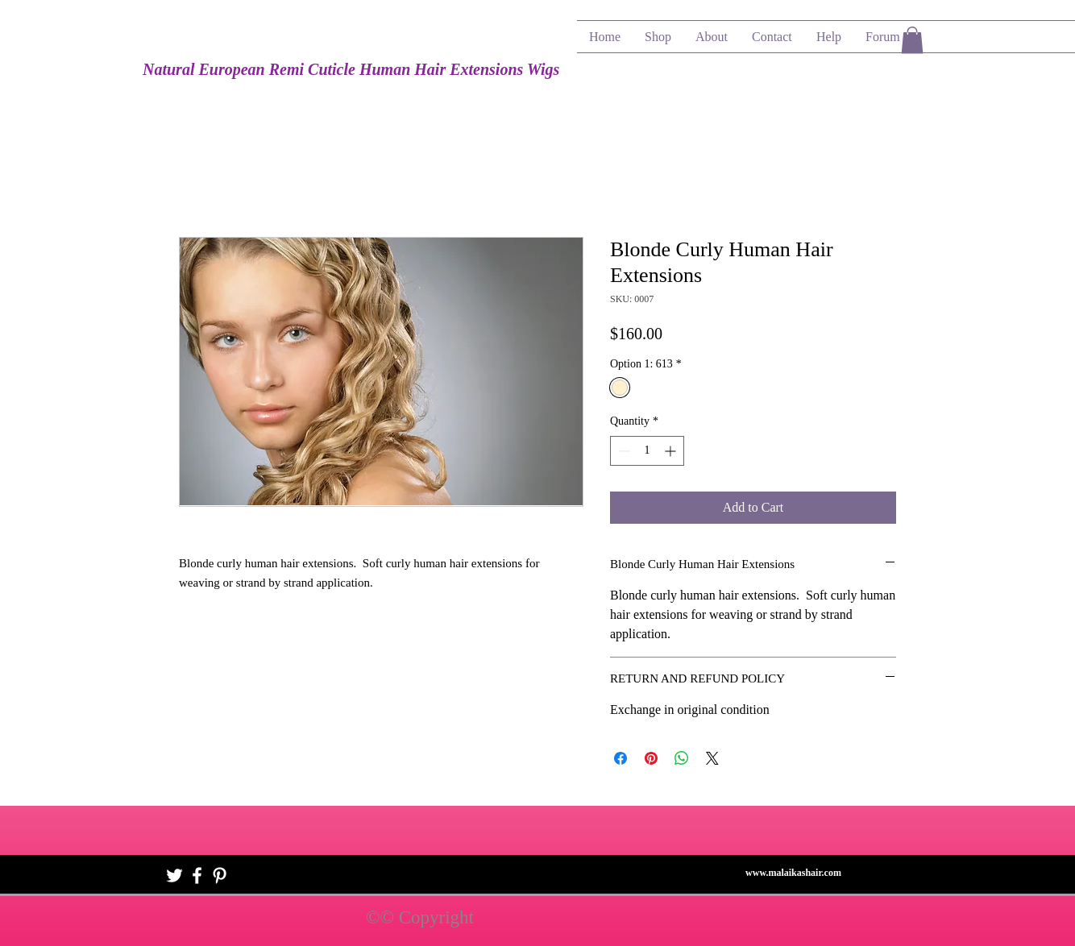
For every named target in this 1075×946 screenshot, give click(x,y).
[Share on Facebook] (620, 758)
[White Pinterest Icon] (219, 875)
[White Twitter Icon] (174, 875)
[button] (912, 40)
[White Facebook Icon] (197, 875)
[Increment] (672, 451)
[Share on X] (712, 758)
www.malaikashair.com (793, 872)
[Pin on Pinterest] (651, 758)
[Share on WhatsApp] (681, 758)
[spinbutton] (647, 451)
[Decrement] (622, 451)
